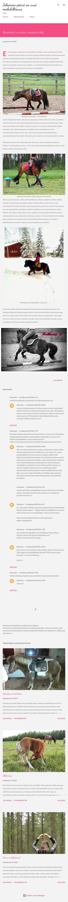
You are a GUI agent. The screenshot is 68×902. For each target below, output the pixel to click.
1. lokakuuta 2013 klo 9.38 (28, 573)
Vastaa (13, 425)
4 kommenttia (20, 718)
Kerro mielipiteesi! (11, 857)
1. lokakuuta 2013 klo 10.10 (35, 580)
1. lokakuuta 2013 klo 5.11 (28, 397)
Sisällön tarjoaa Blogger (34, 895)
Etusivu (5, 17)
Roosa (32, 17)
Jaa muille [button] (57, 380)
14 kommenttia (20, 882)
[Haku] (58, 4)
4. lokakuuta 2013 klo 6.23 (34, 504)
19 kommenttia (20, 800)
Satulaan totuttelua (12, 693)
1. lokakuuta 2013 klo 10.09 (35, 446)
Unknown (20, 405)
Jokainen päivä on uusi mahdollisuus (20, 6)
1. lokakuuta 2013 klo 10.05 (35, 405)
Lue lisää (61, 718)
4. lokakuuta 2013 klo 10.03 (35, 547)
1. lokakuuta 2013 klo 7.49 (28, 431)
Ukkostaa (7, 775)
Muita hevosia (19, 17)
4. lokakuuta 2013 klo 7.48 (35, 529)
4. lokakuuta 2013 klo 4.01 (35, 487)
